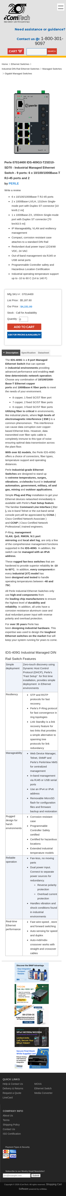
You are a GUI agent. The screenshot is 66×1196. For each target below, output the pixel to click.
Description (12, 352)
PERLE (14, 183)
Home (5, 64)
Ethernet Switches (20, 64)
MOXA (38, 1083)
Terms (6, 1120)
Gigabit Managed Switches (18, 73)
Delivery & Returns (13, 1088)
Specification (28, 352)
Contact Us (9, 1129)
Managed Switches (52, 69)
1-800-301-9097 (49, 41)
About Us (8, 1115)
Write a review (12, 190)
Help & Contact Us (13, 1083)
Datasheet (43, 352)
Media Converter (43, 1093)
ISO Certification (12, 1133)
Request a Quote (12, 1093)
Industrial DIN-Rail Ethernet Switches (20, 69)
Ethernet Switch (43, 1088)
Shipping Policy (11, 1124)
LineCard (8, 1097)
